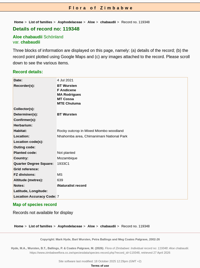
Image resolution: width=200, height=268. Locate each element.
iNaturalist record (71, 185)
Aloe (91, 22)
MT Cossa (65, 99)
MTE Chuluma (69, 103)
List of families (40, 22)
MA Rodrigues (69, 94)
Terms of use (100, 265)
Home (18, 22)
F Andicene (66, 90)
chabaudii (108, 22)
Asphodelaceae (70, 22)
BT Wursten (67, 86)
